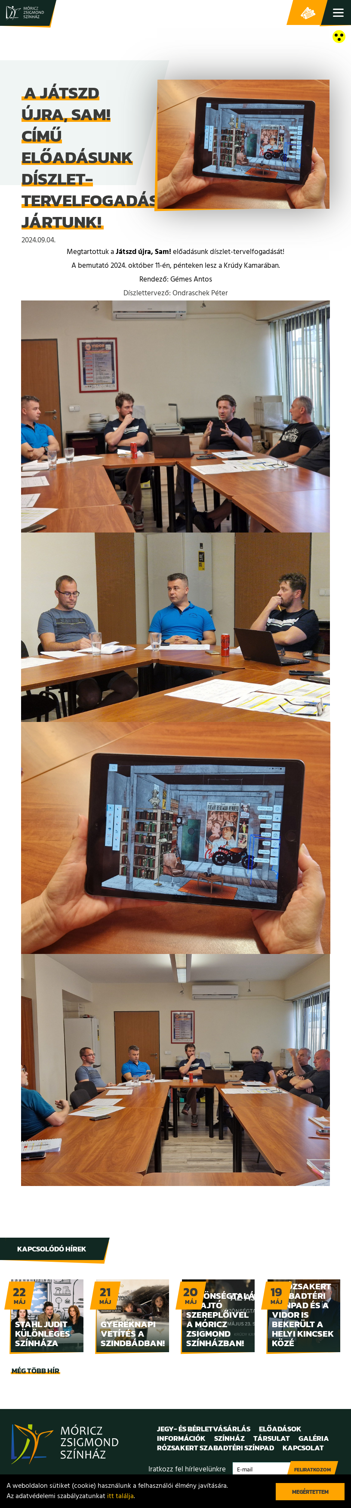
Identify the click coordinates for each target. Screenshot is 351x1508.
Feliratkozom (312, 1470)
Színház (229, 1438)
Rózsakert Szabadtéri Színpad (215, 1447)
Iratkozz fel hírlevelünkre (187, 1469)
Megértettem (310, 1492)
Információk (181, 1438)
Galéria (314, 1438)
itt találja (120, 1496)
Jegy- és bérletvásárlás (308, 13)
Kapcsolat (303, 1447)
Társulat (271, 1438)
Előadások (280, 1428)
